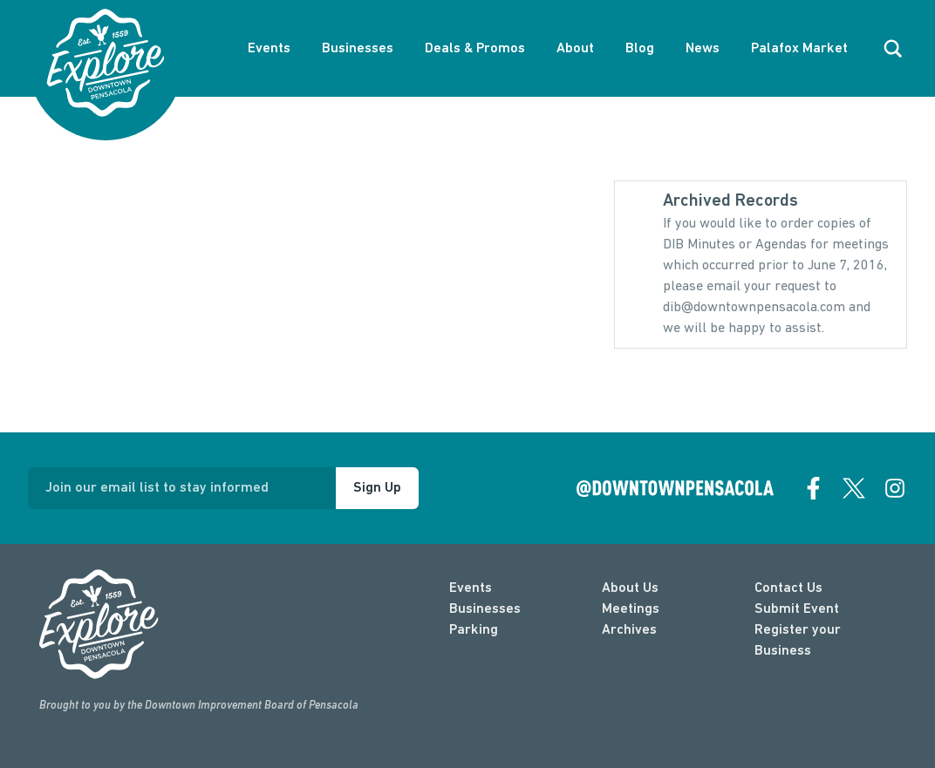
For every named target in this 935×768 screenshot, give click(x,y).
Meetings (630, 609)
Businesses (357, 49)
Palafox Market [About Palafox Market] (799, 49)
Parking (473, 630)
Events (269, 49)
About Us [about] (630, 588)
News (703, 49)
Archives (629, 630)
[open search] (893, 48)
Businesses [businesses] (485, 609)
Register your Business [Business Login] (797, 641)
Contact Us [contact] (788, 588)
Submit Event (796, 609)
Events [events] (470, 588)
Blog (639, 49)
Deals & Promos (475, 49)
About (575, 49)
